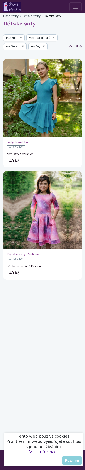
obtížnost (12, 46)
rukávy (35, 46)
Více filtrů (75, 46)
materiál (11, 37)
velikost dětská (39, 37)
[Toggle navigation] (75, 6)
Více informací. (43, 452)
